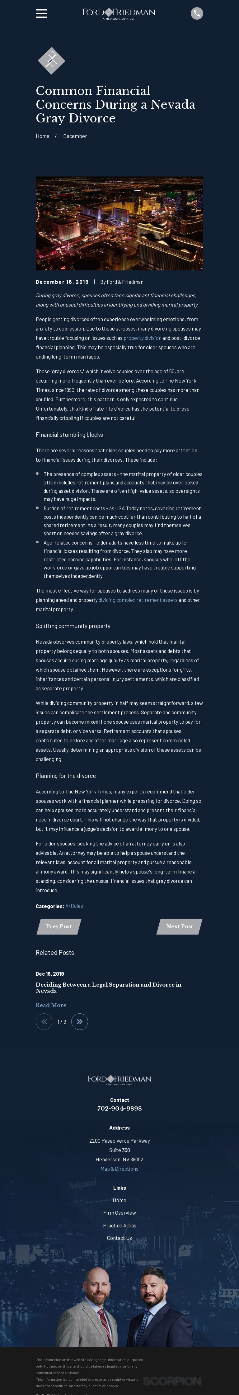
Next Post (179, 927)
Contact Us (119, 1238)
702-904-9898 (119, 1109)
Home (119, 1200)
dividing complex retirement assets (138, 600)
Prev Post (59, 927)
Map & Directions (119, 1169)
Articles (74, 905)
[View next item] (80, 1022)
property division (143, 338)
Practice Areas (119, 1226)
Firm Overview (119, 1213)
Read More (51, 1005)
